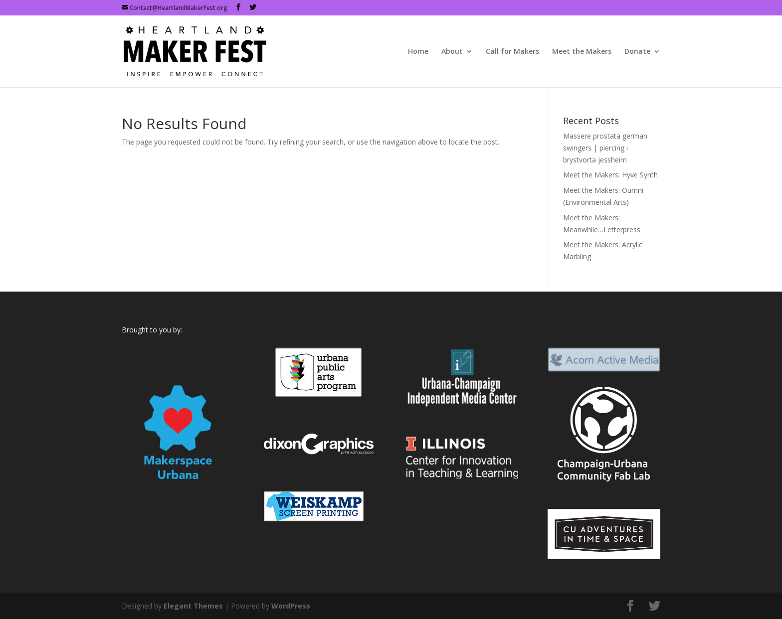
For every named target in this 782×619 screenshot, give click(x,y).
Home (418, 52)
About (452, 52)
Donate (637, 52)
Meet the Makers (581, 52)
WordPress (290, 606)
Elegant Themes (193, 606)
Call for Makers (512, 52)
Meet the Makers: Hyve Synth (610, 174)
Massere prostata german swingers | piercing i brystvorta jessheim (605, 147)
